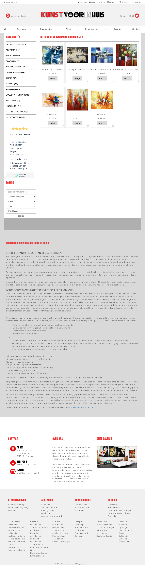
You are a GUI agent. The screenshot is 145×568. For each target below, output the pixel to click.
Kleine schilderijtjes (61, 541)
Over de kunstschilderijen (119, 510)
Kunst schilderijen (38, 556)
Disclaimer (46, 513)
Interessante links (16, 527)
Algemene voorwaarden (52, 516)
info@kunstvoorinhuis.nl (28, 473)
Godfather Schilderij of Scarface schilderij (16, 547)
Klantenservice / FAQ (18, 507)
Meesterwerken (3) (15, 117)
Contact (136, 29)
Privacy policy (48, 510)
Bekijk (52, 78)
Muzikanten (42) (13, 106)
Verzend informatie (50, 507)
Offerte (68, 29)
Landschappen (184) (15, 72)
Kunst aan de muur (39, 553)
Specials (112, 516)
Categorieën (49, 29)
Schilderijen (102, 521)
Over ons (24, 29)
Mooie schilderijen (105, 524)
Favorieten (80, 510)
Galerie (117, 29)
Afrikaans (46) (13, 89)
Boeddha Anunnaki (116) (17, 95)
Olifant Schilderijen (105, 527)
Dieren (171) (11, 78)
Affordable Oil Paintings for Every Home (39, 547)
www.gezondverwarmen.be (80, 407)
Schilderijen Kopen (16, 541)
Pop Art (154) (12, 83)
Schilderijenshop (60, 533)
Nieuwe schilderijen (16, 44)
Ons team (112, 504)
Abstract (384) (13, 50)
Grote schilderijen (105, 536)
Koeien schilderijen (16, 538)
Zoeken (21, 216)
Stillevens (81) (13, 100)
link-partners (58, 527)
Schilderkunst (58, 530)
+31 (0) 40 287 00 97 (26, 464)
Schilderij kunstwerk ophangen (124, 524)
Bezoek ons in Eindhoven (119, 513)
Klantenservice (95, 29)
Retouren (12, 510)
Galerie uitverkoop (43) (17, 112)
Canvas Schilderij (83, 533)
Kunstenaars (114, 507)
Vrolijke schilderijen (17, 536)
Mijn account (81, 504)
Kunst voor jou (126, 530)
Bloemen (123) (12, 61)
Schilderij (79, 536)
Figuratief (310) (13, 55)
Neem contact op (16, 504)
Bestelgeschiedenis (83, 507)
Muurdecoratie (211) (15, 67)
